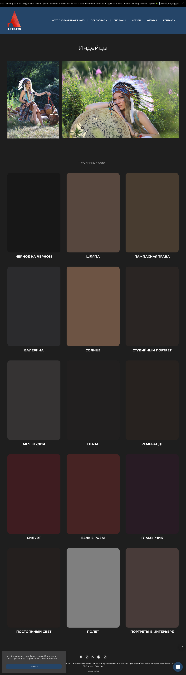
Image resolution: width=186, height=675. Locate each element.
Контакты (169, 20)
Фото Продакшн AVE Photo (68, 20)
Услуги (136, 20)
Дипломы (120, 20)
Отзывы (152, 20)
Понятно (33, 666)
